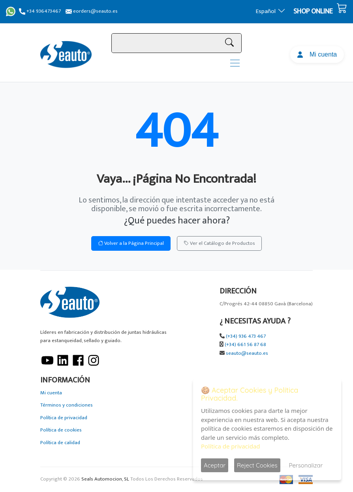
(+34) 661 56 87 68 (245, 345)
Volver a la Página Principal (131, 243)
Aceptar (214, 465)
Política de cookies (61, 430)
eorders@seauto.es (92, 11)
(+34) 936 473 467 (246, 336)
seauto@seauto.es (247, 353)
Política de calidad (60, 443)
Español (270, 11)
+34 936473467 (40, 11)
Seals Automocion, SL (105, 479)
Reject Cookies (257, 465)
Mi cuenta (317, 54)
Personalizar (306, 465)
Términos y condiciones (66, 405)
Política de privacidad (63, 418)
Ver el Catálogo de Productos (219, 243)
